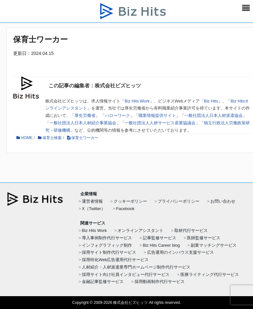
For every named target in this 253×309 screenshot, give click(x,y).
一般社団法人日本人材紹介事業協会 (82, 122)
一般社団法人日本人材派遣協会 (213, 115)
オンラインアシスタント (140, 230)
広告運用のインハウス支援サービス (180, 252)
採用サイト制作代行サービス (109, 252)
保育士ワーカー (82, 138)
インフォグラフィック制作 (107, 245)
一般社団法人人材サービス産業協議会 (160, 122)
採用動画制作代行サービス (160, 281)
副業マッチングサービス (214, 245)
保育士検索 (50, 138)
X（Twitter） (93, 208)
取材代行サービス (191, 230)
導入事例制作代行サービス (107, 237)
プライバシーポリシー (178, 201)
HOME (24, 138)
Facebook (125, 208)
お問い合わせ (222, 201)
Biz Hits (211, 101)
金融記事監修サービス (103, 281)
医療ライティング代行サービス (209, 274)
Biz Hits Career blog (161, 245)
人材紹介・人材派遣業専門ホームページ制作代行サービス (136, 267)
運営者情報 (92, 201)
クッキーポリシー (130, 201)
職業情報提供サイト (157, 115)
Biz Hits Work (137, 101)
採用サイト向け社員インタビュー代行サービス (126, 274)
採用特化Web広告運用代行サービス (115, 259)
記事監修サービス (159, 237)
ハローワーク (117, 115)
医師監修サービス (203, 237)
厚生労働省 (84, 115)
